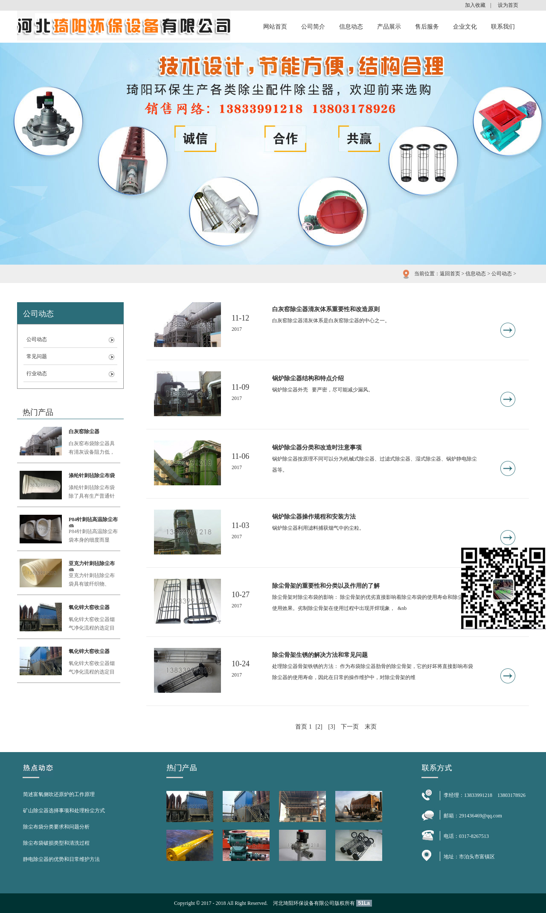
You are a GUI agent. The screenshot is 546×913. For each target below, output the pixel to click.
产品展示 (389, 26)
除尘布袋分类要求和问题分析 (56, 827)
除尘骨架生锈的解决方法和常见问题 (320, 655)
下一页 (350, 726)
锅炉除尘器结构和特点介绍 (308, 378)
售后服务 (427, 26)
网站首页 (275, 26)
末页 (371, 726)
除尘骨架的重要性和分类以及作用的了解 (326, 586)
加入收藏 (475, 5)
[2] (318, 726)
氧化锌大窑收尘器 (89, 607)
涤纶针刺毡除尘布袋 (92, 475)
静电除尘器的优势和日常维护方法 (61, 859)
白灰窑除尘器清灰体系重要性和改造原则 (326, 309)
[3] (331, 726)
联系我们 (503, 26)
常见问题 (36, 356)
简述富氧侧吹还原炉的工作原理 (59, 794)
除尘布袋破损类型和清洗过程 (56, 843)
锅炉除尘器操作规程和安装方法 (314, 516)
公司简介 (313, 26)
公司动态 (501, 274)
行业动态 (36, 373)
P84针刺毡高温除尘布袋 (93, 521)
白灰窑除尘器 (84, 432)
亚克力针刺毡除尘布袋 (92, 565)
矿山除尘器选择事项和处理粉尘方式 (64, 811)
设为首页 (508, 5)
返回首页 (450, 274)
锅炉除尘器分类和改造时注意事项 (317, 447)
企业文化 (465, 26)
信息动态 (351, 26)
